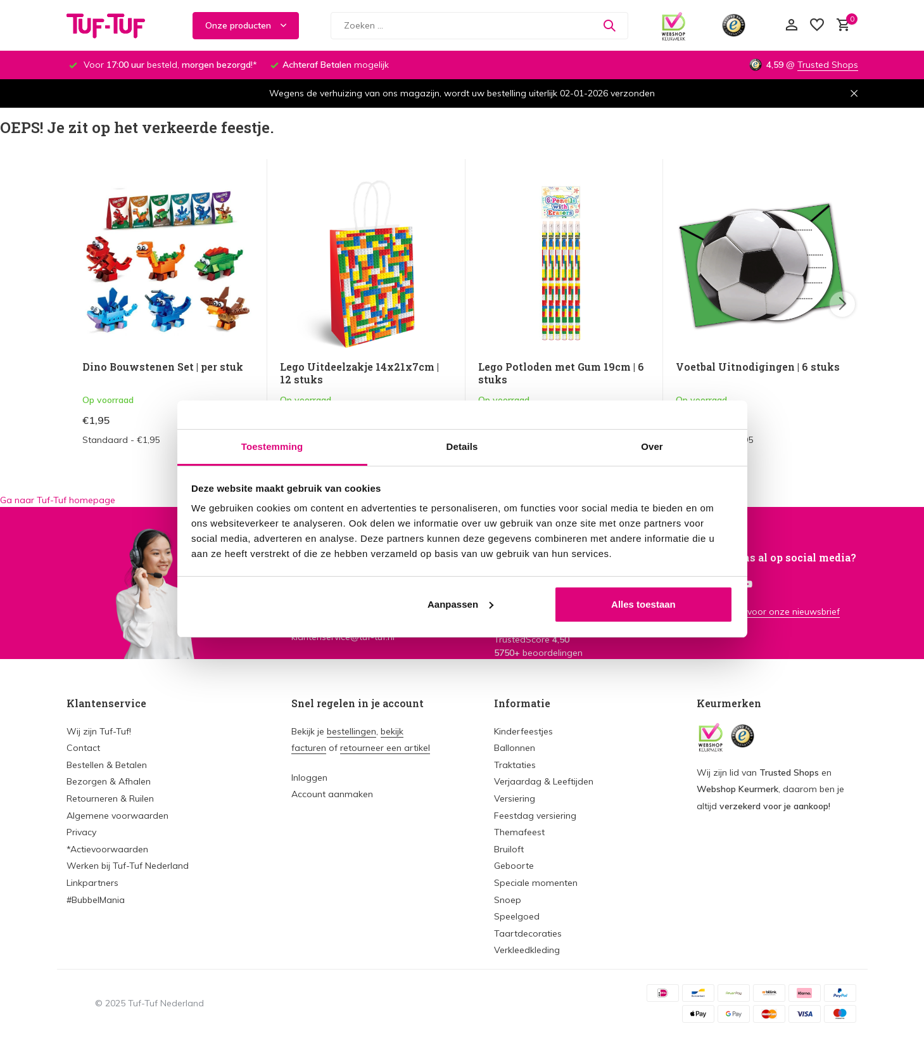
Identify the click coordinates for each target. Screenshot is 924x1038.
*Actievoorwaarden (107, 849)
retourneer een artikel (385, 747)
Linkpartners (92, 882)
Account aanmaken (332, 794)
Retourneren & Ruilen (110, 798)
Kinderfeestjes (523, 731)
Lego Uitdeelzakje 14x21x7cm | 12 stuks (359, 374)
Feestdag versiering (535, 815)
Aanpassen (460, 604)
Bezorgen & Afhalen (108, 781)
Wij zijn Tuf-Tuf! (98, 731)
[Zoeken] (479, 25)
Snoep (507, 900)
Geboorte (514, 865)
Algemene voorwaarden (117, 815)
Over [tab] (652, 446)
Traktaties (515, 765)
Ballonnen (514, 747)
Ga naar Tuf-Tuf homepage (57, 500)
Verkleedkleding (527, 950)
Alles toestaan (643, 604)
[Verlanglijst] (817, 26)
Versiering (514, 798)
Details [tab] (462, 446)
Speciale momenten (536, 882)
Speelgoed (517, 916)
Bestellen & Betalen (106, 765)
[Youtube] (747, 585)
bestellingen (351, 731)
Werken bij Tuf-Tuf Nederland (127, 865)
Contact (83, 747)
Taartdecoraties (528, 933)
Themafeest (519, 832)
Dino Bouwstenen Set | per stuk (162, 367)
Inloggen (309, 777)
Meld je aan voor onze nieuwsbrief (768, 611)
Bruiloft (509, 849)
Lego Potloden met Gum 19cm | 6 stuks (561, 374)
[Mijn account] (791, 25)
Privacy (81, 832)
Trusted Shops (827, 64)
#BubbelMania (95, 900)
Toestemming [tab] (272, 446)
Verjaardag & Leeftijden (543, 781)
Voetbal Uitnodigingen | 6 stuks (758, 367)
